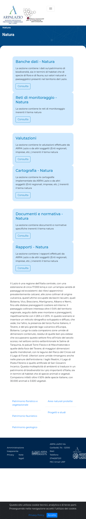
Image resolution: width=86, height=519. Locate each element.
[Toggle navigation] (51, 9)
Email (57, 462)
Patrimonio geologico (24, 427)
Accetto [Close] (53, 515)
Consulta (23, 86)
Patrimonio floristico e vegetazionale (25, 403)
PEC (52, 462)
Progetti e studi (57, 412)
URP (63, 462)
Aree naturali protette (60, 401)
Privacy (10, 455)
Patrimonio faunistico (24, 415)
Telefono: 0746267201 (55, 457)
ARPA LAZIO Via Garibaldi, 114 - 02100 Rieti (60, 447)
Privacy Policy (36, 515)
